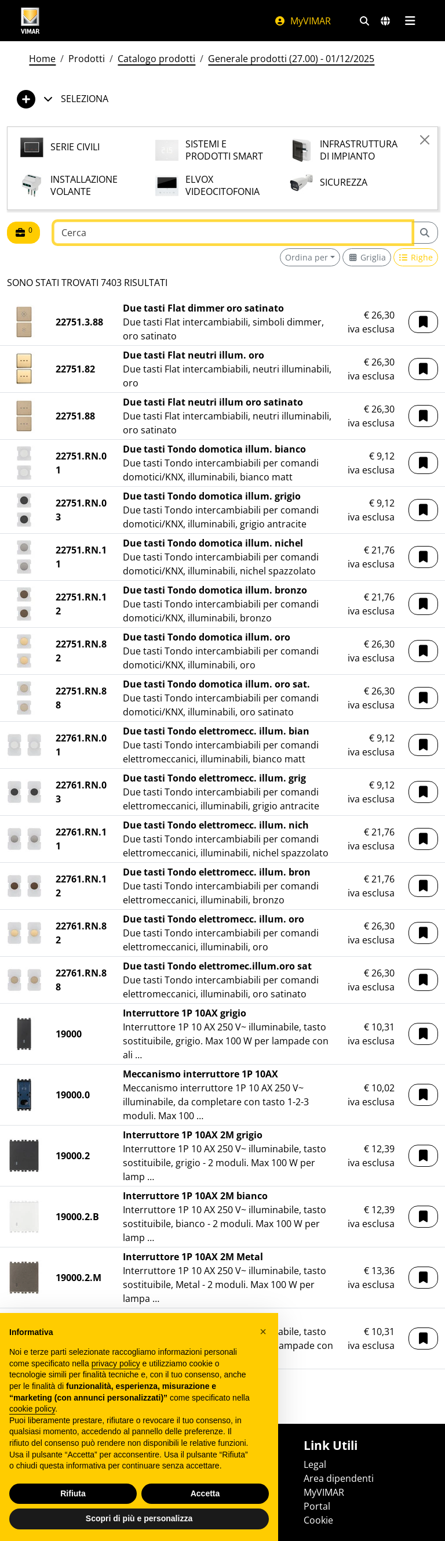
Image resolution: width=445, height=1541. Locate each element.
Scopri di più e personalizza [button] (139, 1518)
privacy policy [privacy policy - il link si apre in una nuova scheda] (116, 1363)
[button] (423, 322)
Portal (317, 1506)
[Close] (425, 140)
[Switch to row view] (416, 257)
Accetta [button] (205, 1493)
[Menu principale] (410, 21)
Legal (315, 1464)
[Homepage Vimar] (30, 21)
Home (42, 58)
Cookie (318, 1520)
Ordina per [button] (306, 257)
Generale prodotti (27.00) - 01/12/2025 (291, 58)
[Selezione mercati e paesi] (385, 21)
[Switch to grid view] (366, 257)
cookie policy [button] (32, 1408)
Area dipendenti (339, 1478)
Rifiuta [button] (73, 1493)
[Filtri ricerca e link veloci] (364, 21)
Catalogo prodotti (156, 58)
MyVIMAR (302, 21)
